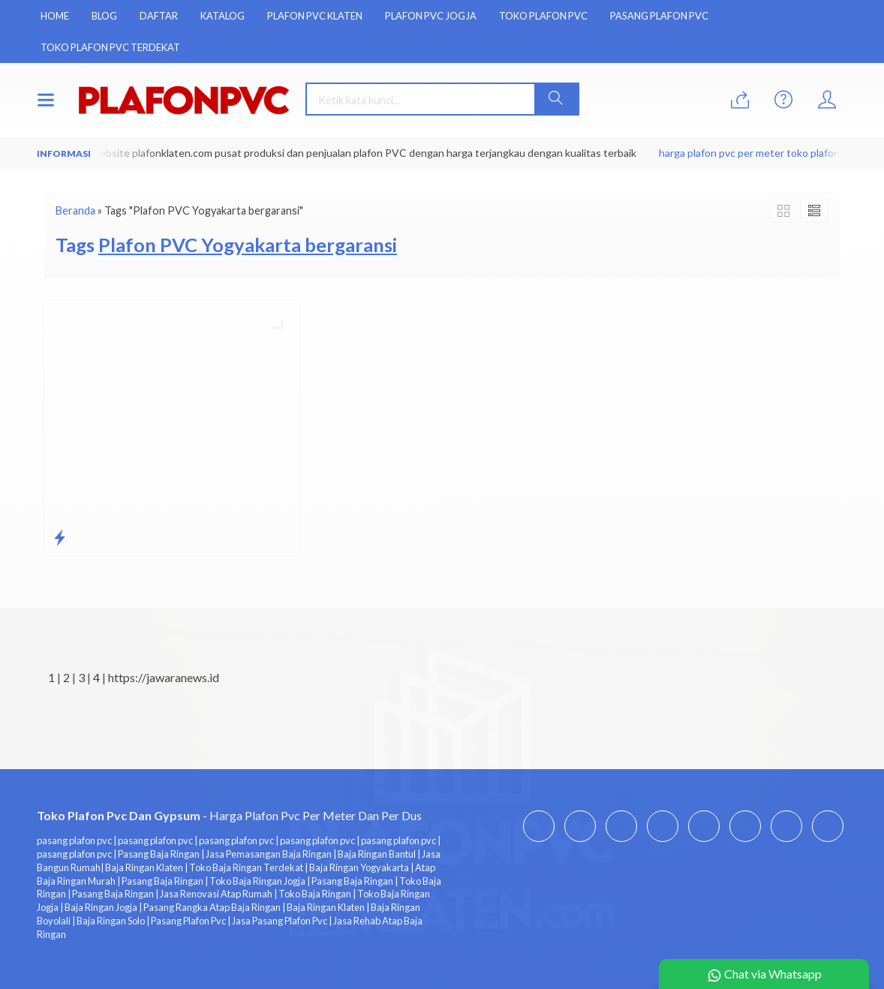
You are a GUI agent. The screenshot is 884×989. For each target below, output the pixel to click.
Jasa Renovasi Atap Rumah (216, 894)
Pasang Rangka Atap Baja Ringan (212, 907)
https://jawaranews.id (163, 677)
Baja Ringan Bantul (377, 854)
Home (55, 16)
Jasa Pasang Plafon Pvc (279, 921)
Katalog (222, 16)
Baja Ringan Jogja (101, 907)
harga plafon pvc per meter (723, 152)
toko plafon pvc (825, 152)
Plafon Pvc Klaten (314, 16)
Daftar (159, 16)
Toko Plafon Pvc (543, 16)
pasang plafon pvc (74, 840)
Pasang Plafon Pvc (659, 16)
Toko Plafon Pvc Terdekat (110, 47)
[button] (556, 99)
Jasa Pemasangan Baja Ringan (269, 854)
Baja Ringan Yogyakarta (359, 867)
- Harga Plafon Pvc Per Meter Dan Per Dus (229, 815)
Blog (104, 16)
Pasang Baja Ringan (159, 854)
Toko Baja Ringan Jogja (257, 881)
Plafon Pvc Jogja (431, 16)
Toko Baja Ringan (314, 894)
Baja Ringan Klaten (144, 867)
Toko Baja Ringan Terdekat (246, 867)
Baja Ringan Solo (111, 921)
